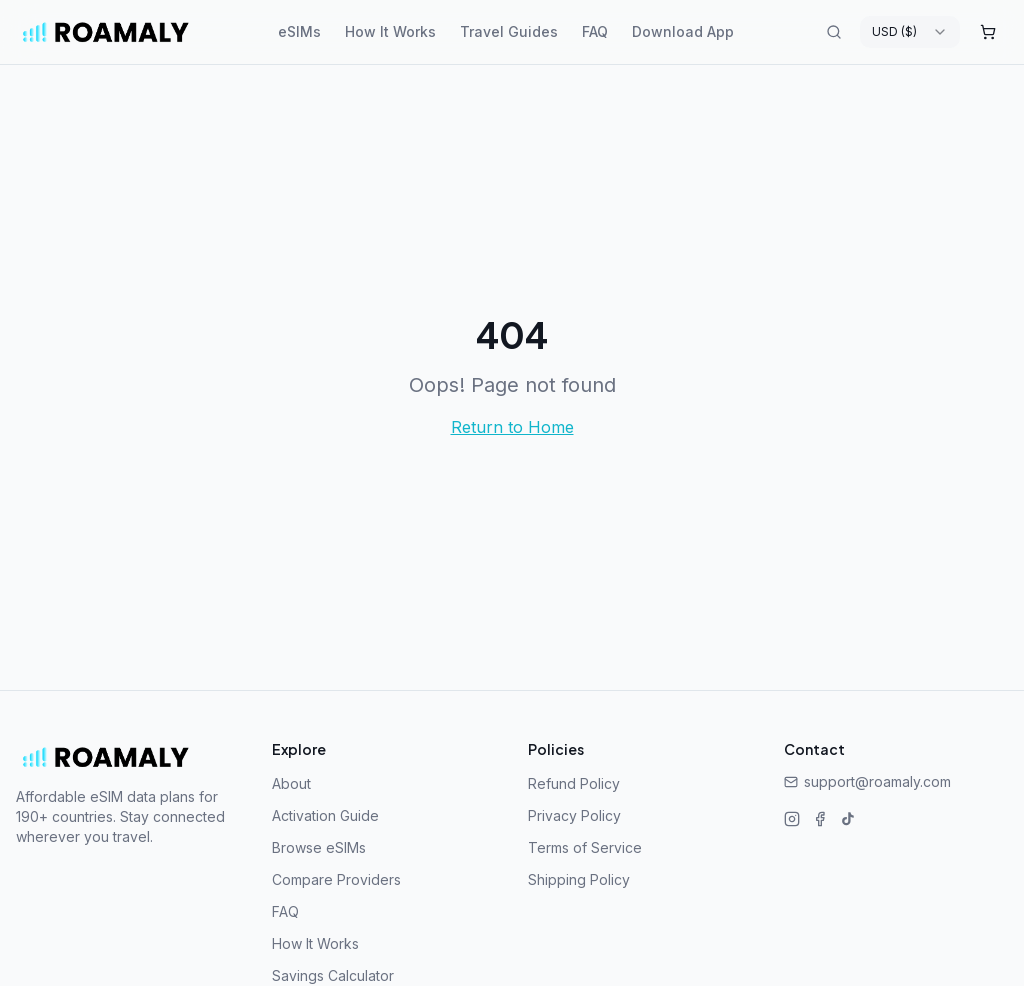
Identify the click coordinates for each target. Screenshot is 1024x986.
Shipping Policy (579, 879)
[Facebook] (820, 819)
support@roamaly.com (867, 781)
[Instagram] (792, 819)
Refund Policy (574, 783)
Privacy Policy (574, 815)
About (291, 783)
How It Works (390, 31)
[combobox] (910, 32)
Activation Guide (325, 815)
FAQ (595, 31)
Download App (683, 31)
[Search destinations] (834, 32)
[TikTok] (848, 819)
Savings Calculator (333, 975)
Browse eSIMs (319, 847)
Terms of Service (585, 847)
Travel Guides (509, 31)
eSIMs (299, 31)
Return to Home (512, 427)
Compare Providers (336, 879)
